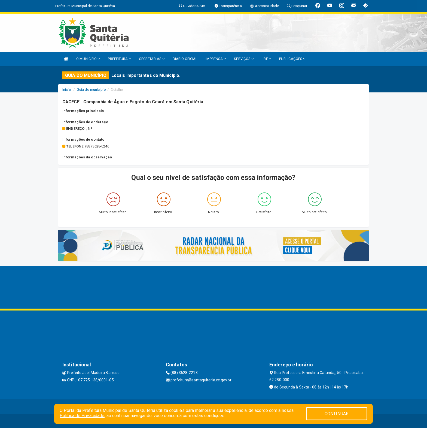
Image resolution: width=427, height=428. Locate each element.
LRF (266, 59)
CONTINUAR (337, 413)
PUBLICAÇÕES (292, 59)
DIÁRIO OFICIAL (185, 59)
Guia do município (91, 90)
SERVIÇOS (244, 59)
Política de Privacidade (82, 415)
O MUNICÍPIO (88, 59)
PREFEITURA (119, 59)
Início (66, 90)
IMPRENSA (216, 59)
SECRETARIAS (151, 59)
